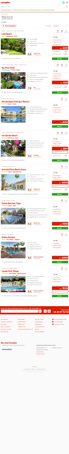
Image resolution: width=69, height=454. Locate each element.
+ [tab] (55, 37)
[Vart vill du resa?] (34, 6)
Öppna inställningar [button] (40, 331)
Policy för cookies (39, 319)
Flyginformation (22, 322)
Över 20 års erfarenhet (49, 10)
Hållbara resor (21, 324)
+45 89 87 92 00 (61, 312)
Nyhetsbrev (4, 324)
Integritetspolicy (39, 322)
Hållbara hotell (21, 326)
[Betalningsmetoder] (6, 349)
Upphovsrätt (38, 324)
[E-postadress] (19, 311)
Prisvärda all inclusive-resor (21, 10)
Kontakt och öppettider (6, 322)
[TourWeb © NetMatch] (34, 366)
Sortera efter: (48, 26)
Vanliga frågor (21, 319)
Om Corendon (4, 319)
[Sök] (66, 6)
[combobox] (34, 6)
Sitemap (37, 329)
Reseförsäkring (4, 331)
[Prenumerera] (40, 311)
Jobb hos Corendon (5, 326)
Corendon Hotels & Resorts (24, 329)
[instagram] (49, 311)
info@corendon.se (40, 354)
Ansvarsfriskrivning (39, 326)
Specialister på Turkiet (35, 10)
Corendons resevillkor (6, 329)
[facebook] (45, 311)
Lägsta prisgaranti (7, 10)
